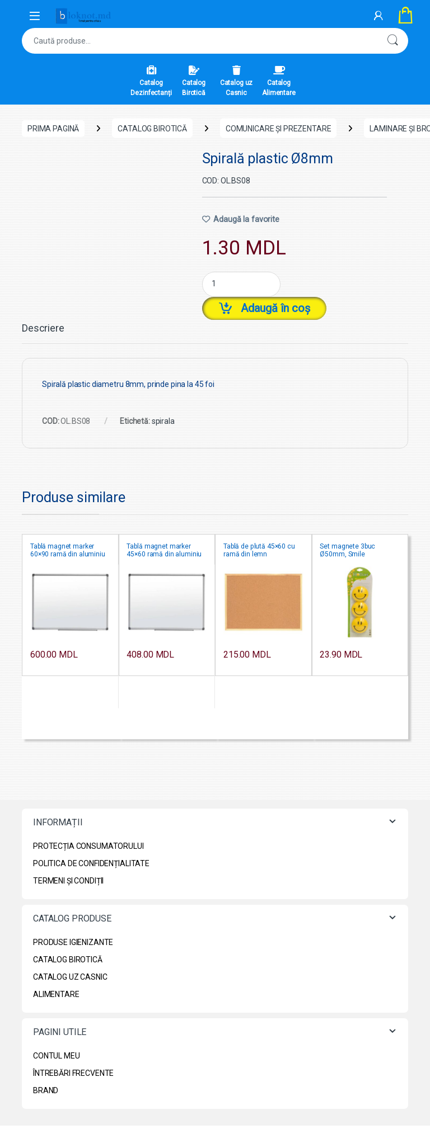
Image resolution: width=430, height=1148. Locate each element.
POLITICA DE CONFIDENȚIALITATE (91, 863)
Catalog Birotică (193, 81)
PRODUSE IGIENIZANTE (73, 942)
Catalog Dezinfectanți (150, 81)
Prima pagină (53, 128)
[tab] (43, 333)
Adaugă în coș (275, 308)
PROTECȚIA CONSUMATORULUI (88, 846)
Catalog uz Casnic (236, 81)
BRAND (45, 1090)
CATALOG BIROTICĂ (152, 128)
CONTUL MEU (56, 1055)
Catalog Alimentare (279, 81)
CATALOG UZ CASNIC (70, 976)
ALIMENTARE (56, 994)
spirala (163, 421)
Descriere (43, 328)
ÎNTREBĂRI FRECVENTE (73, 1073)
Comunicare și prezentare (278, 128)
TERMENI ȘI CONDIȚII (68, 880)
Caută (392, 41)
